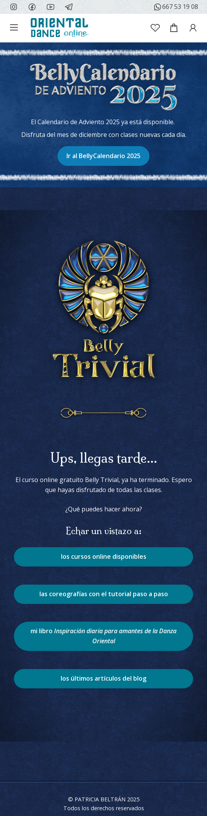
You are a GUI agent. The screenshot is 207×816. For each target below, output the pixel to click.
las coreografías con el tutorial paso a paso (103, 594)
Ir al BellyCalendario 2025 (103, 156)
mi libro (103, 636)
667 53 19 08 (175, 7)
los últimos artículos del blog (103, 678)
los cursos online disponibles (103, 556)
